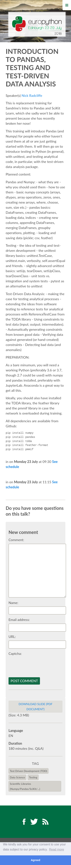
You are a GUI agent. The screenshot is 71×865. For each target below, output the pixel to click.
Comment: (16, 540)
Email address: (19, 620)
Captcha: (15, 653)
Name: (13, 603)
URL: (12, 636)
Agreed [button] (35, 860)
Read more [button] (56, 849)
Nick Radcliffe (32, 95)
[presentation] (37, 664)
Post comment (24, 681)
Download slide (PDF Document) (35, 706)
